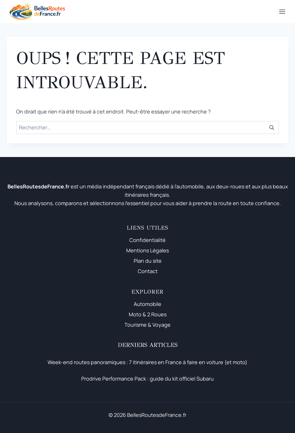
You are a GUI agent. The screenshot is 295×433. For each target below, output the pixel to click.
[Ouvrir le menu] (282, 11)
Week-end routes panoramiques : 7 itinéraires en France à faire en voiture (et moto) (147, 362)
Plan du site (148, 260)
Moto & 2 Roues (148, 314)
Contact (148, 271)
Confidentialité (147, 240)
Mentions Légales (147, 250)
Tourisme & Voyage (147, 324)
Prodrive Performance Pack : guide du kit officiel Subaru (147, 378)
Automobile (147, 303)
